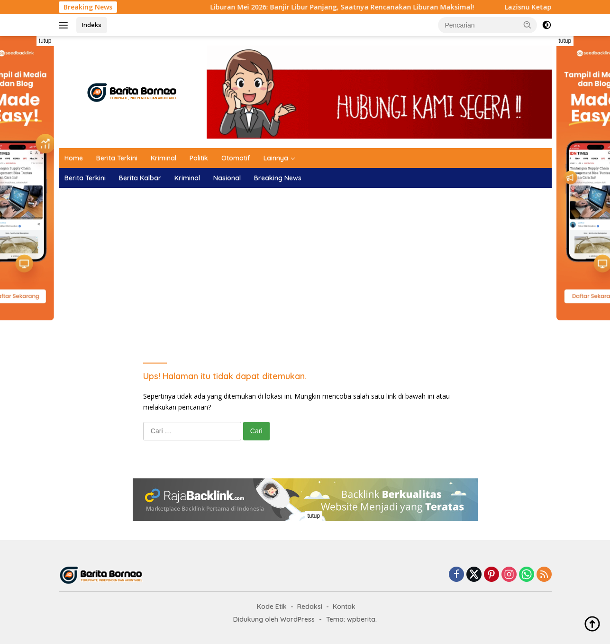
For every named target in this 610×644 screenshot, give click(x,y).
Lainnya (276, 158)
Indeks (91, 24)
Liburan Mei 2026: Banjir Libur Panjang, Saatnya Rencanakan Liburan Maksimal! (352, 7)
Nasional (227, 178)
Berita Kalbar (140, 178)
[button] (527, 24)
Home (73, 158)
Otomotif (235, 158)
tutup (45, 40)
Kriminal (163, 158)
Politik (199, 158)
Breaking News (277, 178)
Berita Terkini (116, 158)
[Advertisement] (305, 263)
